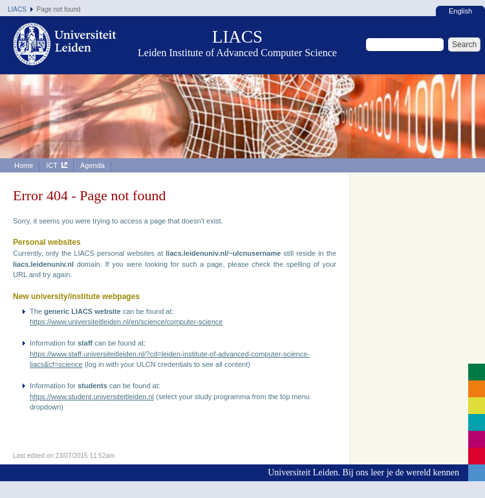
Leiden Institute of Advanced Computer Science (237, 52)
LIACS (17, 9)
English (460, 11)
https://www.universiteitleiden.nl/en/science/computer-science (126, 322)
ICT (56, 165)
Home (23, 165)
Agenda (92, 165)
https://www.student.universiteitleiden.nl (92, 396)
